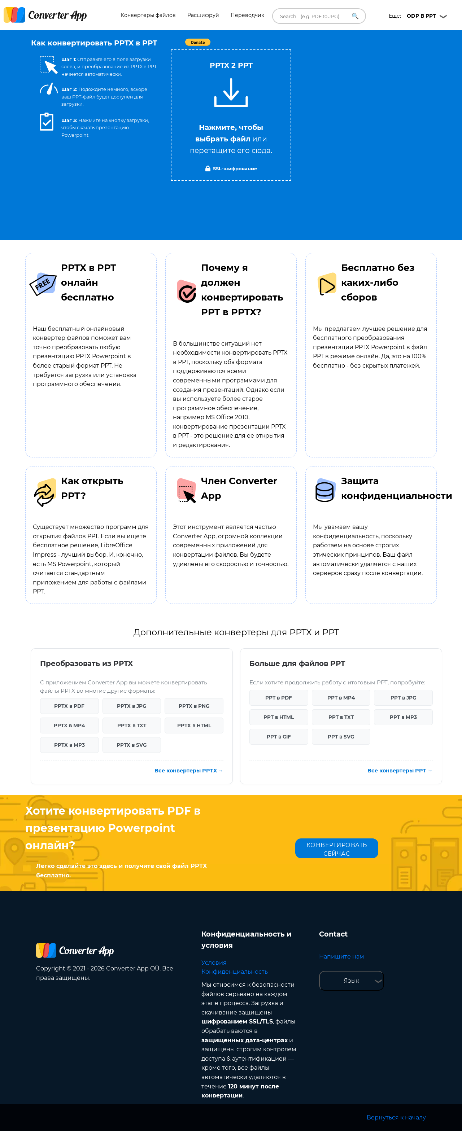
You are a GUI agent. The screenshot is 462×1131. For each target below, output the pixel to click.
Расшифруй (203, 15)
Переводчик (247, 15)
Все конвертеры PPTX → (188, 770)
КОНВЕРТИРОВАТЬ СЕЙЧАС (336, 849)
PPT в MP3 (403, 717)
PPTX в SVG (132, 745)
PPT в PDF (278, 698)
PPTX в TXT (131, 725)
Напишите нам (341, 956)
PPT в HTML (278, 717)
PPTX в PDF (69, 706)
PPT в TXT (341, 717)
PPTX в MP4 (69, 725)
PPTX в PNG (194, 706)
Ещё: (412, 16)
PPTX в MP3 (69, 745)
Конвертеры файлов (148, 15)
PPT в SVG (341, 737)
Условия (214, 962)
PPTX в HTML (194, 725)
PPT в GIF (279, 737)
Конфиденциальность (234, 971)
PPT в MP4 (341, 698)
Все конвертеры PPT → (400, 770)
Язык (351, 980)
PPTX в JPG (131, 706)
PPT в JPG (403, 698)
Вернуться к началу (396, 1117)
